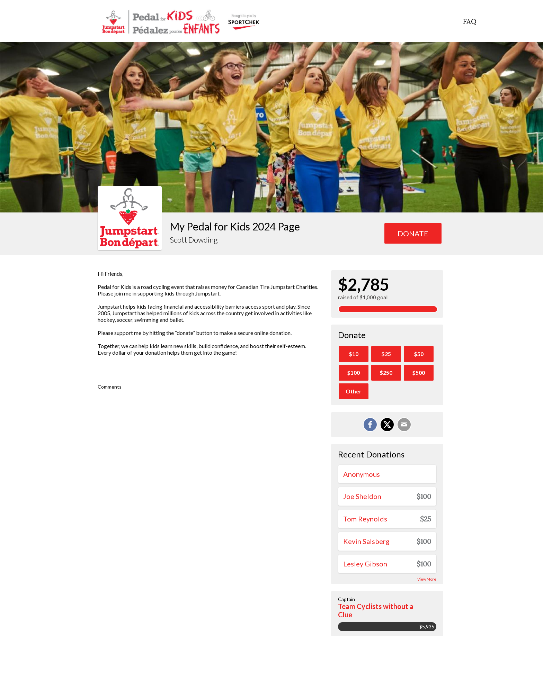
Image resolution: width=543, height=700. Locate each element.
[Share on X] (387, 424)
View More (426, 579)
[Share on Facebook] (370, 424)
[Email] (404, 424)
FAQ (470, 21)
